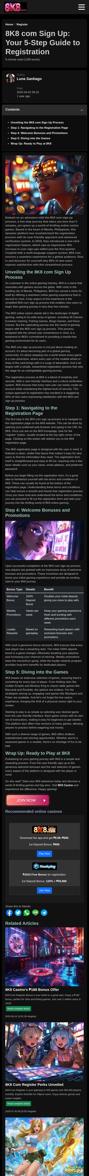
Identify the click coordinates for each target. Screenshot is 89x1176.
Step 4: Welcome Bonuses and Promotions (39, 133)
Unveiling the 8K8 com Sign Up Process (37, 122)
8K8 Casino (65, 785)
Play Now (44, 853)
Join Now (44, 890)
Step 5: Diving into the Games (30, 138)
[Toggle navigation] (81, 7)
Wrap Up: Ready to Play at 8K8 (31, 143)
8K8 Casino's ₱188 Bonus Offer (32, 990)
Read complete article (18, 1008)
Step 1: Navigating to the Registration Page (39, 127)
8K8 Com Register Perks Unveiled (34, 1085)
